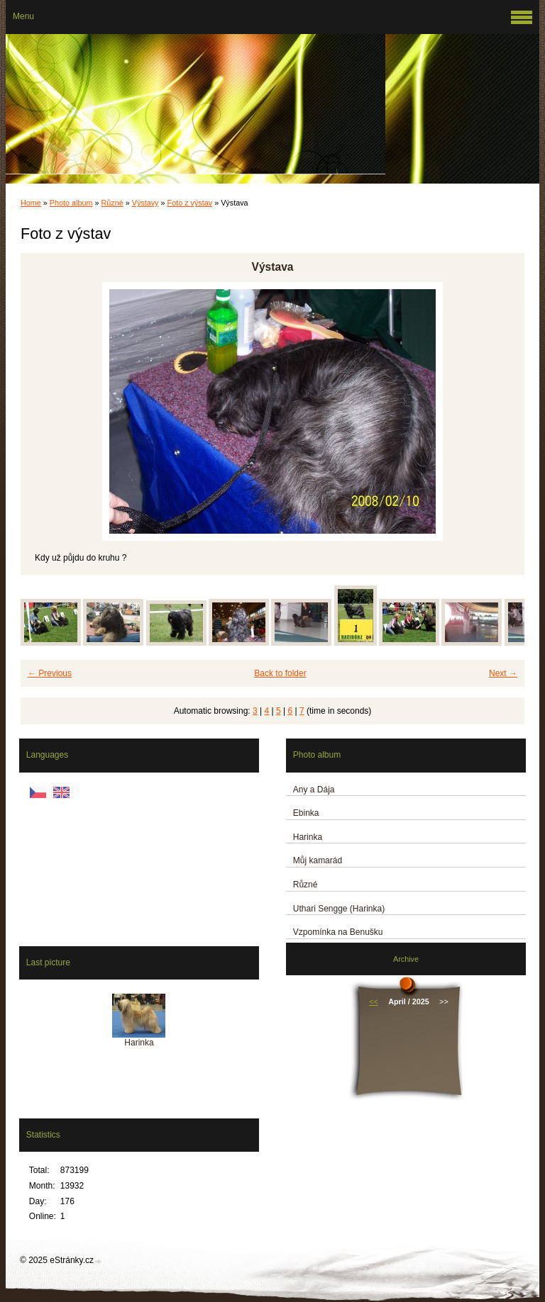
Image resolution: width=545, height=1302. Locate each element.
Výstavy (145, 202)
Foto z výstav (190, 202)
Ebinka (306, 813)
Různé (112, 202)
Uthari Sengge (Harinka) (339, 909)
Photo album (71, 202)
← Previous (50, 673)
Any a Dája (314, 790)
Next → (503, 673)
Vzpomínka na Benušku (338, 932)
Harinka (307, 837)
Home (31, 202)
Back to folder (280, 673)
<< (373, 1001)
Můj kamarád (317, 860)
